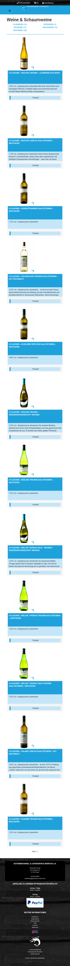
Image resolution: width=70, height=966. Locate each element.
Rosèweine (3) (50, 24)
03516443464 (23, 3)
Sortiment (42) (20, 30)
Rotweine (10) (20, 27)
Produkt (35, 98)
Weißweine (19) (50, 27)
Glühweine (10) (20, 24)
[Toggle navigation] (8, 11)
